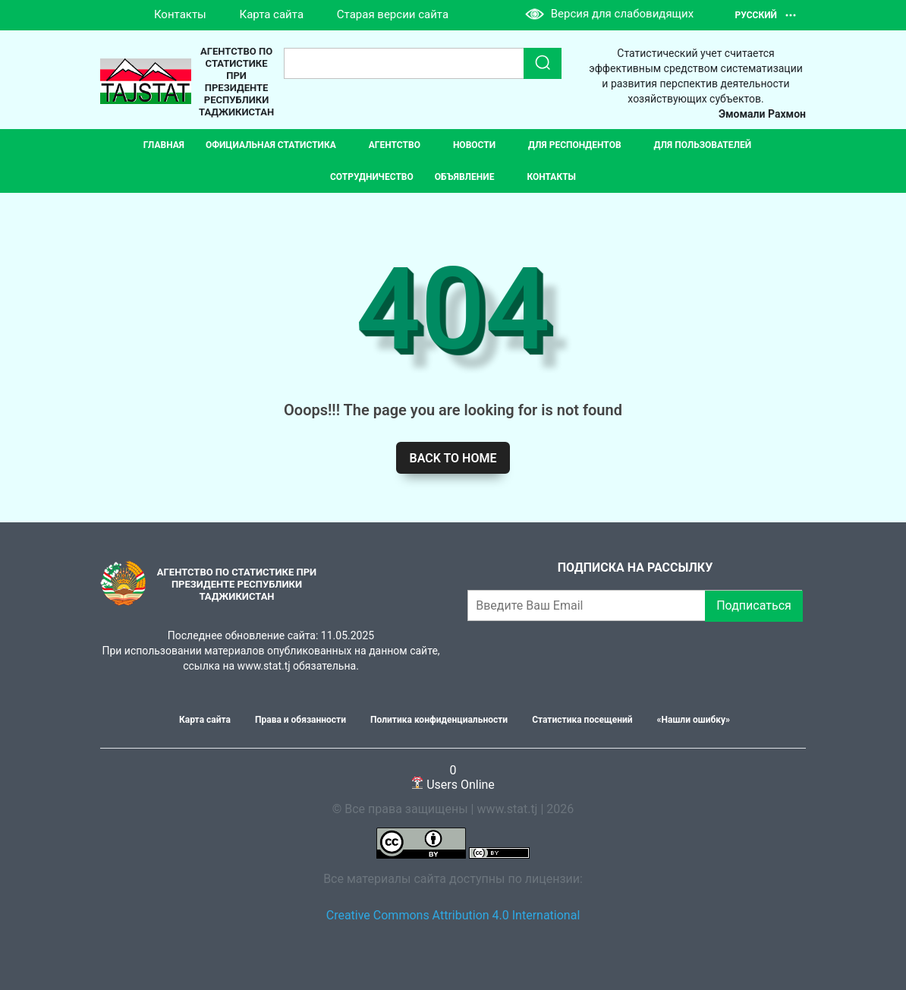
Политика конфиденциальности (439, 719)
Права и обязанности (300, 719)
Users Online (453, 777)
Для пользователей (703, 145)
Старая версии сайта (392, 14)
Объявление (465, 177)
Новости (474, 145)
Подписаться (753, 605)
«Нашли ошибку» (693, 719)
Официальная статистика (271, 145)
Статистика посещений (582, 719)
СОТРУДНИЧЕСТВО (372, 177)
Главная (163, 145)
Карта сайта (272, 14)
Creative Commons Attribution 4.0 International (453, 915)
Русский (766, 15)
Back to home (453, 458)
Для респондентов (574, 145)
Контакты (180, 14)
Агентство (394, 145)
